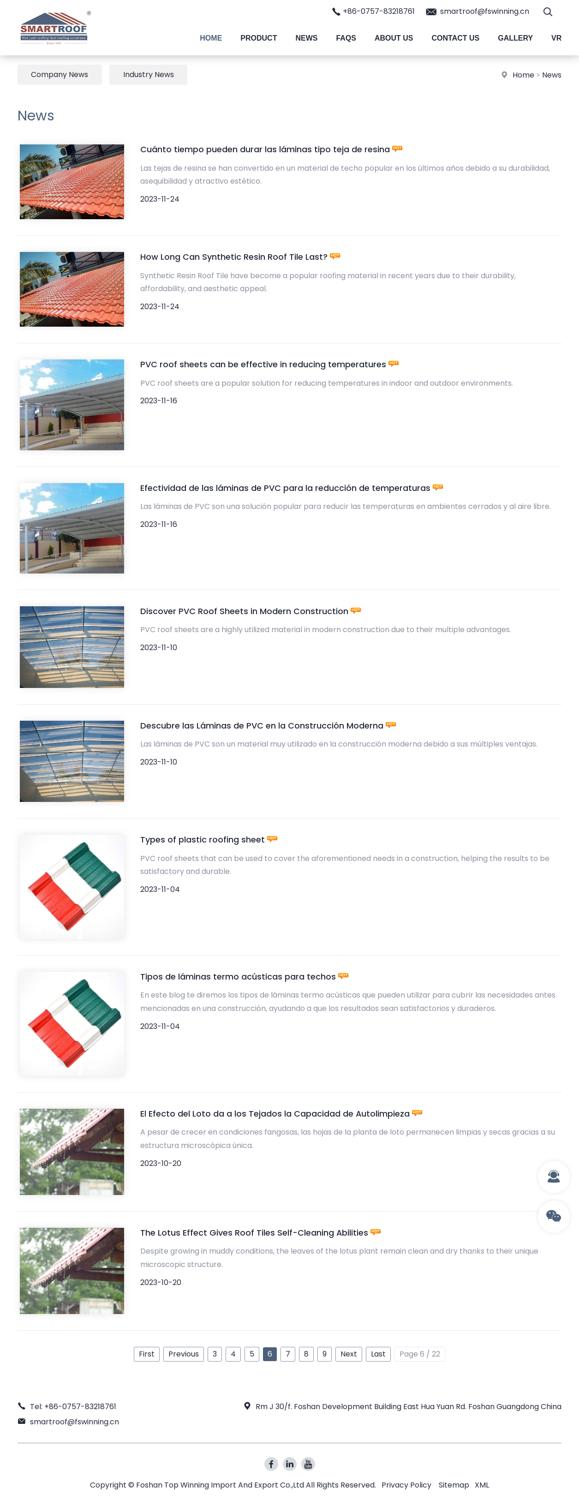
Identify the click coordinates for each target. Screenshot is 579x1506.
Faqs (346, 38)
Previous (183, 1354)
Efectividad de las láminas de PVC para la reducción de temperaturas (291, 488)
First (147, 1354)
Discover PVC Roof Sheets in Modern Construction (250, 611)
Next (348, 1354)
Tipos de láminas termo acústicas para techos (244, 977)
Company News (60, 74)
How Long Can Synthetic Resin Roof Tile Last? (240, 257)
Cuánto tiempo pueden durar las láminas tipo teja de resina (271, 149)
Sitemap (454, 1485)
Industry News (149, 74)
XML (482, 1485)
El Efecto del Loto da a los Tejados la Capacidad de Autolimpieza (281, 1114)
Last (378, 1354)
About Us (394, 38)
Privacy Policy (406, 1485)
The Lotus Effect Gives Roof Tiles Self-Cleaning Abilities (261, 1233)
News (306, 38)
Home (211, 38)
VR (556, 38)
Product (258, 38)
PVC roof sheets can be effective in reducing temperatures (269, 365)
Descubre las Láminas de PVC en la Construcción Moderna (268, 725)
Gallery (515, 38)
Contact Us (456, 38)
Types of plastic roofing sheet (209, 840)
